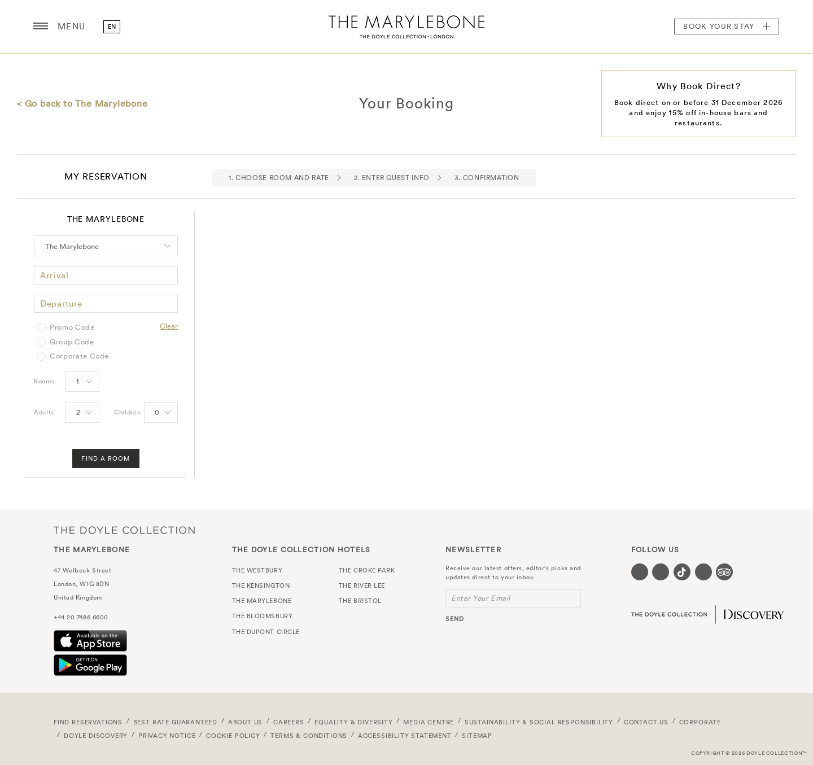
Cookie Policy (233, 735)
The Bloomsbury (262, 615)
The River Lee (362, 585)
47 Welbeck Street (82, 570)
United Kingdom (78, 597)
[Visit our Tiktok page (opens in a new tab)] (682, 571)
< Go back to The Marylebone (82, 103)
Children (127, 412)
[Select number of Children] (160, 413)
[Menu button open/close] (40, 26)
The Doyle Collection (124, 530)
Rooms (44, 381)
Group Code (72, 342)
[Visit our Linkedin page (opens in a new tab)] (703, 571)
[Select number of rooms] (81, 382)
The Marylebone (406, 26)
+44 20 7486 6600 (81, 617)
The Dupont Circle (266, 631)
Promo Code (72, 327)
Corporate (700, 722)
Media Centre (428, 722)
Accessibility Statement (405, 735)
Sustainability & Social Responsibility (539, 722)
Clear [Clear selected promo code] (169, 326)
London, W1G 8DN (81, 583)
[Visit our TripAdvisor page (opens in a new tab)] (724, 571)
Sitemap (477, 735)
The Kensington (261, 585)
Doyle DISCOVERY (96, 735)
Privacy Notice (167, 735)
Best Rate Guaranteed (175, 722)
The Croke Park (367, 570)
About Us (245, 722)
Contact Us (646, 722)
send (454, 618)
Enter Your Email (480, 598)
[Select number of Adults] (81, 413)
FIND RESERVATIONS (88, 722)
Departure (61, 303)
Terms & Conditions (308, 735)
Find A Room (105, 458)
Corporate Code (79, 356)
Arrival (54, 275)
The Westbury (257, 570)
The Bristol (360, 600)
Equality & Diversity (353, 722)
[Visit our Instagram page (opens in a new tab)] (660, 571)
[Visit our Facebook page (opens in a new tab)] (639, 571)
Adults (44, 412)
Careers (288, 722)
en (112, 26)
